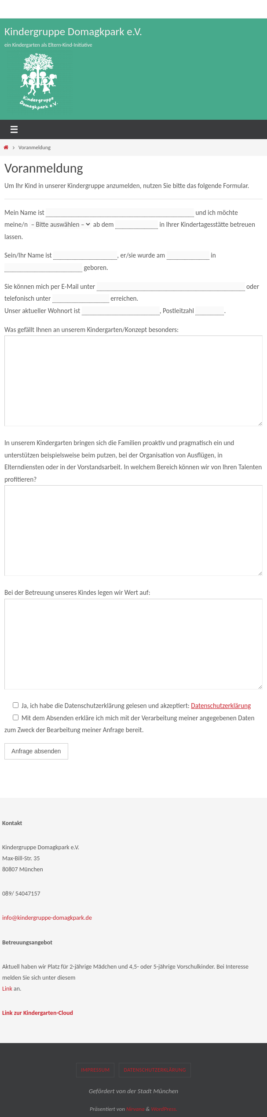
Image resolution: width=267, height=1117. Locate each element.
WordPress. (164, 1109)
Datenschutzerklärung (221, 705)
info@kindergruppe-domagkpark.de (47, 918)
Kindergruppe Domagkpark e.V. (73, 31)
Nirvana (135, 1109)
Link (7, 988)
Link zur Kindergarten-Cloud (37, 1013)
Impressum (95, 1070)
